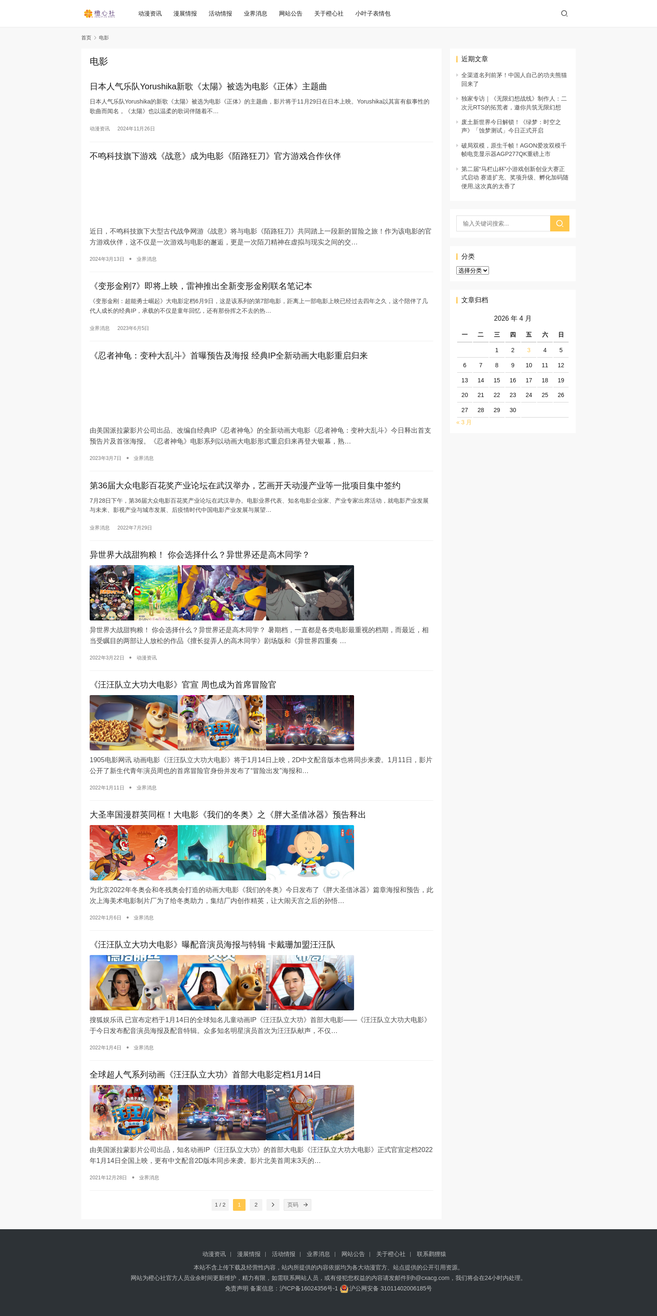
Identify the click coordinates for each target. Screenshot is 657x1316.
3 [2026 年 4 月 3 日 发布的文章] (528, 350)
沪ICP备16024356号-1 (308, 1288)
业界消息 (260, 13)
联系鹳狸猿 (431, 1254)
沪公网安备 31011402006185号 (386, 1288)
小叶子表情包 (377, 13)
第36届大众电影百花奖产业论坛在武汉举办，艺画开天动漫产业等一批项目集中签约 (245, 486)
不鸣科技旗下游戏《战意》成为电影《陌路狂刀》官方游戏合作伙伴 (215, 158)
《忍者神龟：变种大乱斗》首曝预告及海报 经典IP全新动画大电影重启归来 (229, 357)
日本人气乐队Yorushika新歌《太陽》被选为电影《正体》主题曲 (208, 87)
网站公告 (295, 13)
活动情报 (225, 13)
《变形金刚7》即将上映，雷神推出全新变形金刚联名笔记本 (201, 286)
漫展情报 (190, 13)
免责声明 (236, 1288)
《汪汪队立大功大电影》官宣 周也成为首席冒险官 (183, 685)
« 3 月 (464, 422)
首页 (86, 38)
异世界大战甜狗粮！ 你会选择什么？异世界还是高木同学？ (200, 556)
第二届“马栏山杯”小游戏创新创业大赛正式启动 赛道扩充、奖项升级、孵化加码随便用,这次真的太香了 (515, 177)
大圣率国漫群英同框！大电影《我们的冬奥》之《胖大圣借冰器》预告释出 (228, 813)
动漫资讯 (154, 13)
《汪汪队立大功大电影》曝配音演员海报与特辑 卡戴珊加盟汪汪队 (212, 942)
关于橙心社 (333, 13)
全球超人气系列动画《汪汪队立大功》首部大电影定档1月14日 (205, 1070)
